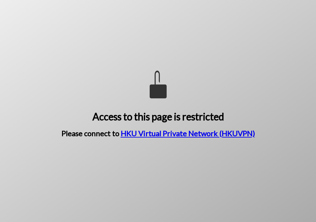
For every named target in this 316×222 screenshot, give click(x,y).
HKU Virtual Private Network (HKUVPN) (188, 133)
